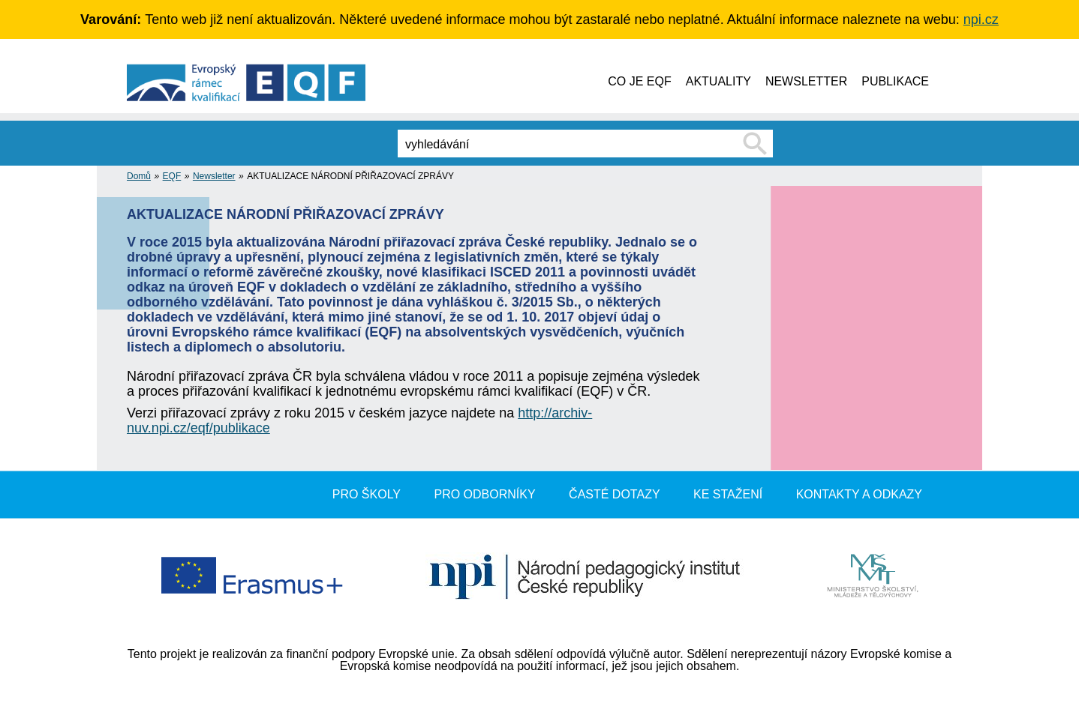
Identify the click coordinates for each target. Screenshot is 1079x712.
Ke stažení (727, 494)
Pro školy (366, 494)
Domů (139, 176)
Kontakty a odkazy (859, 494)
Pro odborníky (484, 494)
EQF (172, 176)
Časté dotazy (614, 494)
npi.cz (981, 19)
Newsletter (214, 176)
